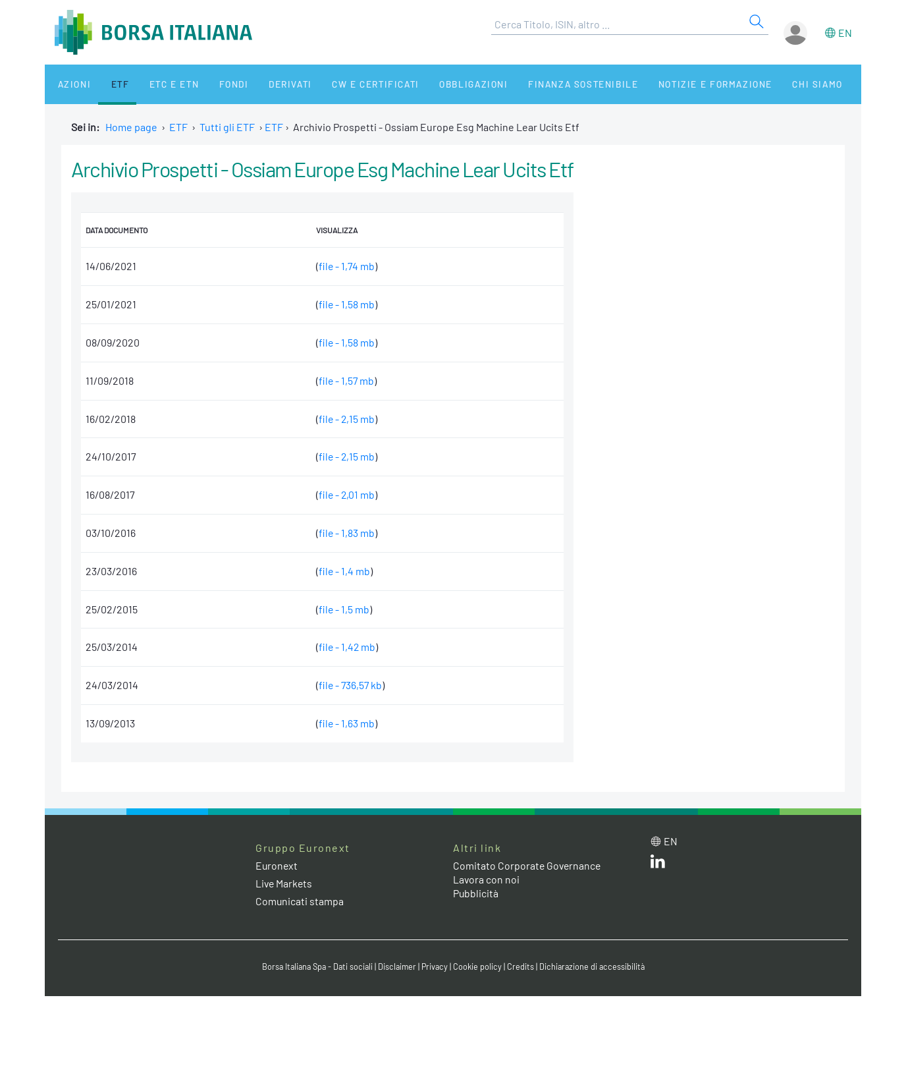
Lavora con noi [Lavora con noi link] (486, 879)
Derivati (263, 84)
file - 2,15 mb (344, 418)
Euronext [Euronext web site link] (277, 865)
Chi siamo (771, 84)
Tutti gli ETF (227, 127)
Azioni (68, 84)
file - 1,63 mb (344, 723)
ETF (109, 84)
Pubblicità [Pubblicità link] (476, 893)
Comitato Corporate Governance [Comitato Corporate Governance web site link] (528, 865)
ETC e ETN (158, 84)
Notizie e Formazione (673, 84)
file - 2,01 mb (344, 494)
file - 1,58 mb (344, 304)
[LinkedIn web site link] (658, 864)
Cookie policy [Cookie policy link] (479, 966)
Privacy (436, 966)
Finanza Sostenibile (544, 84)
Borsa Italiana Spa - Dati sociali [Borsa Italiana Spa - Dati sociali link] (314, 966)
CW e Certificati (345, 84)
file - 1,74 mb (344, 266)
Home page (131, 127)
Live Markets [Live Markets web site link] (284, 883)
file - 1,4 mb (342, 571)
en (845, 32)
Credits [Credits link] (522, 966)
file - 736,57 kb (348, 685)
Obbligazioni (439, 84)
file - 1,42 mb (345, 646)
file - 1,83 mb (344, 532)
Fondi (212, 84)
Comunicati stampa (299, 901)
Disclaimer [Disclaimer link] (397, 966)
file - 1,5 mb (341, 609)
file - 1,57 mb (344, 380)
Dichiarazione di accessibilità (595, 966)
